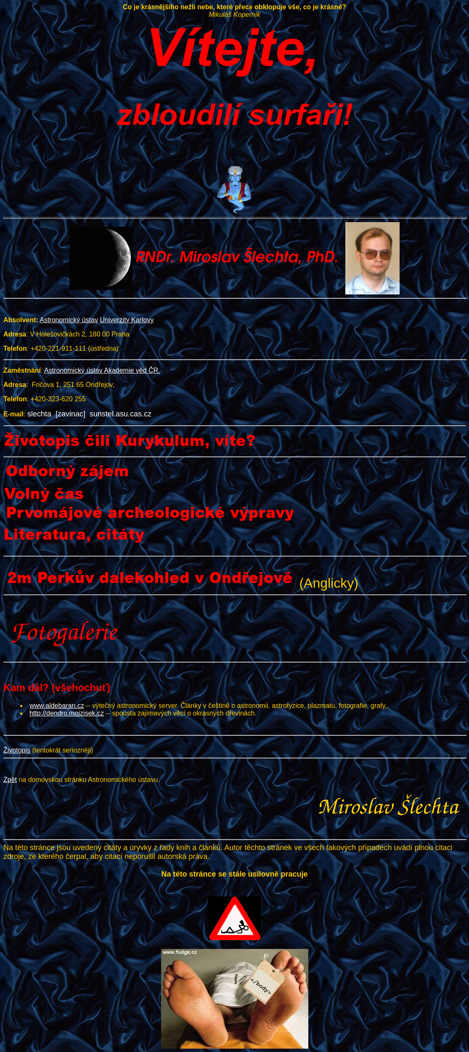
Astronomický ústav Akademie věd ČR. (102, 370)
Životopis (16, 750)
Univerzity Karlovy (127, 319)
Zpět (10, 779)
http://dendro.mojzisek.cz (66, 713)
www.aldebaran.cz (56, 705)
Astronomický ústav (69, 319)
